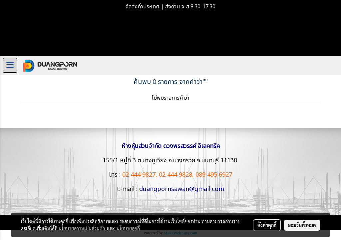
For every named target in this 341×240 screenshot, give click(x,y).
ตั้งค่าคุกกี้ (266, 225)
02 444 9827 (139, 174)
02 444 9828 (175, 174)
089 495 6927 (213, 174)
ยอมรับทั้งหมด (302, 225)
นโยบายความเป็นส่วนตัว (82, 228)
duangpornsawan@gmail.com (181, 189)
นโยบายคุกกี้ (128, 228)
